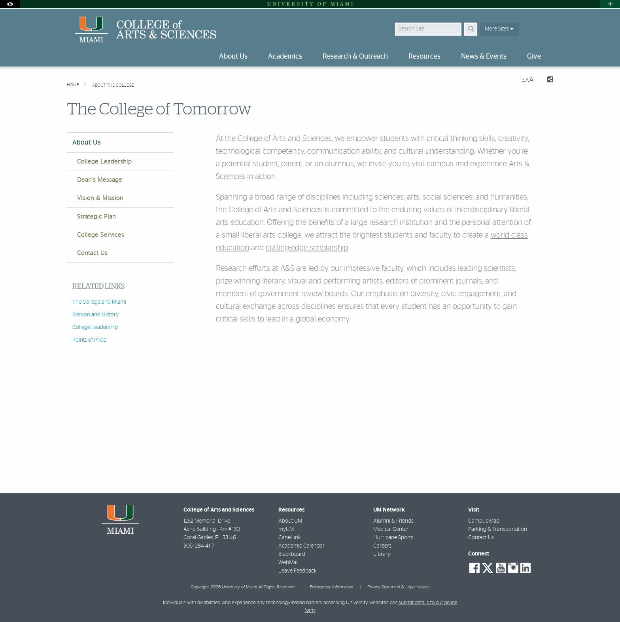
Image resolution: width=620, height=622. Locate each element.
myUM (286, 529)
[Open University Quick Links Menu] (610, 4)
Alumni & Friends (393, 521)
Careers (382, 546)
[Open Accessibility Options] (10, 4)
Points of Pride (89, 340)
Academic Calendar (301, 546)
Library (381, 554)
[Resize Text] (528, 80)
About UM (290, 521)
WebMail (288, 562)
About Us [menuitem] (233, 56)
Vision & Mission (100, 198)
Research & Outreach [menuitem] (355, 56)
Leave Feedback (297, 571)
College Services (100, 235)
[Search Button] (470, 29)
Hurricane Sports (393, 537)
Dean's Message (99, 180)
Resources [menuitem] (424, 56)
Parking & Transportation (497, 529)
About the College (113, 85)
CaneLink (289, 537)
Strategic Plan (96, 217)
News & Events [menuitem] (484, 56)
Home (73, 85)
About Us (86, 142)
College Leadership (104, 162)
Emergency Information (331, 587)
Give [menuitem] (534, 56)
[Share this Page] (546, 80)
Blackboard (291, 554)
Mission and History (95, 315)
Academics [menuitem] (285, 56)
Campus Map (483, 521)
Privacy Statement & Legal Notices (398, 587)
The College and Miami (99, 302)
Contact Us (92, 253)
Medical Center (390, 529)
